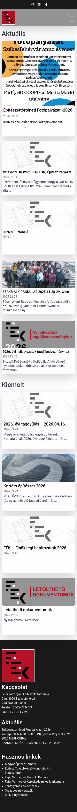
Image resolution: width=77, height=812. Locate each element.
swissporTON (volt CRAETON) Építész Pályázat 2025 (36, 734)
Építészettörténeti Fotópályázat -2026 (26, 730)
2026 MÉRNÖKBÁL (14, 738)
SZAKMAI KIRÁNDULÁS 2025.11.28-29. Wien (31, 743)
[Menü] (71, 17)
